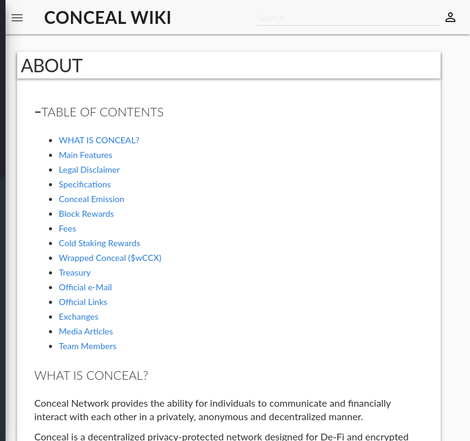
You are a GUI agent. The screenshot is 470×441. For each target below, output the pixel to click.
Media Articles (86, 331)
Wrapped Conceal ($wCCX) (110, 257)
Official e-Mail (85, 287)
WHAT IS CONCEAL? (99, 140)
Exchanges (79, 316)
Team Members (87, 346)
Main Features (86, 154)
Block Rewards (86, 213)
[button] (17, 17)
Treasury (75, 272)
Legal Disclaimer (89, 169)
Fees (67, 228)
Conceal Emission (91, 199)
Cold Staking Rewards (99, 243)
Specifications (85, 184)
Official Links (83, 301)
